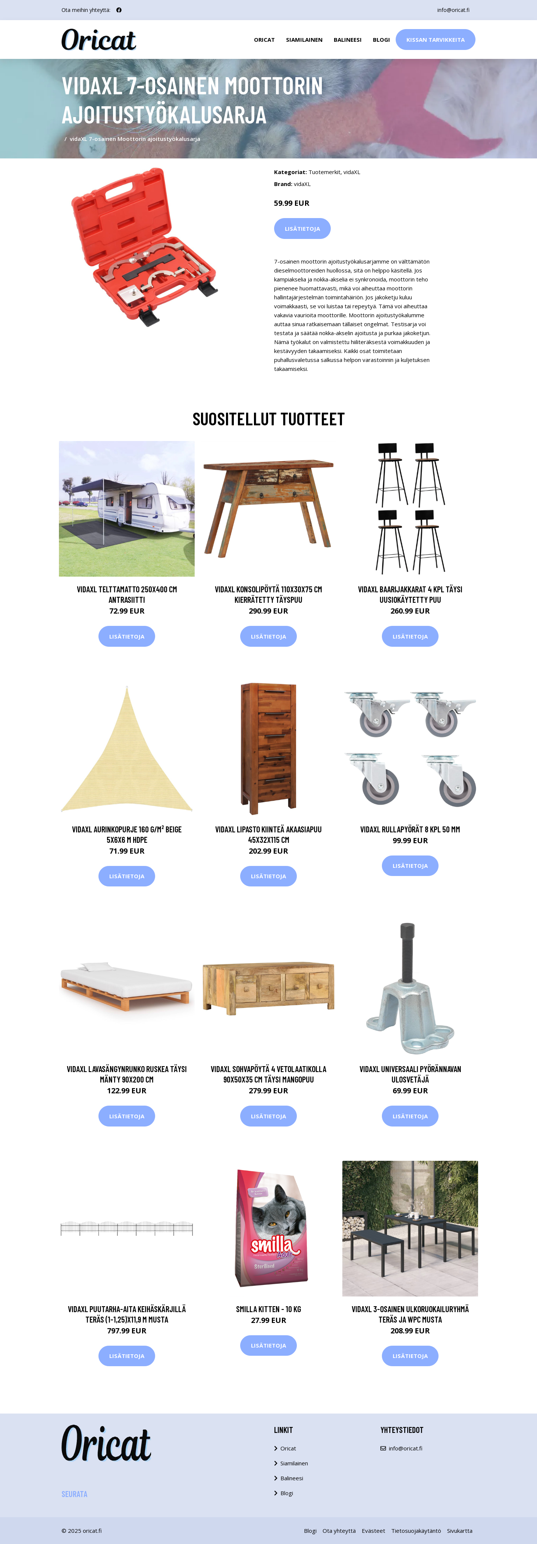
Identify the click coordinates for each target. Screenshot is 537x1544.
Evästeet (373, 1530)
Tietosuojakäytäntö (416, 1530)
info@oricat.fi (453, 9)
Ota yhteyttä (339, 1530)
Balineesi (348, 39)
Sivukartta (459, 1530)
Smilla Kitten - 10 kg (268, 1309)
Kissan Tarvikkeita (435, 39)
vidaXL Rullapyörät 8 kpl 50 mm (410, 829)
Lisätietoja (302, 228)
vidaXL (351, 172)
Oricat (264, 39)
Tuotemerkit (324, 172)
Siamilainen (304, 39)
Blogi (381, 39)
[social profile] (119, 10)
